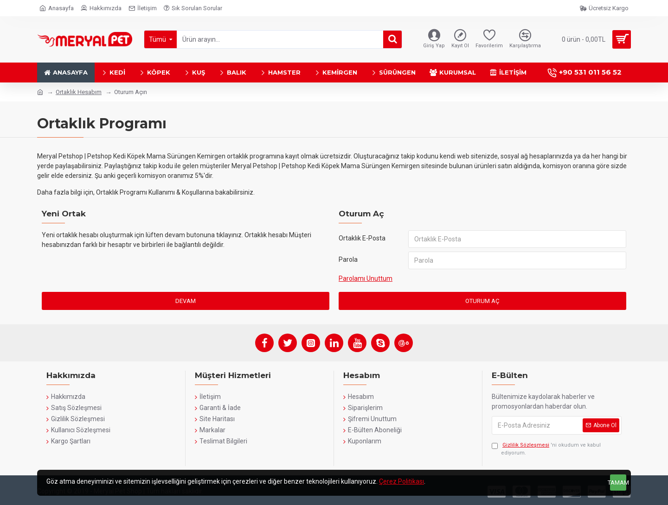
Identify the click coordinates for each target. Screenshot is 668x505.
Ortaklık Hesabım (79, 91)
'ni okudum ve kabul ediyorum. (546, 449)
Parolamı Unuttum (365, 278)
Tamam (618, 482)
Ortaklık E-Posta (362, 238)
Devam (185, 300)
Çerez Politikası (401, 481)
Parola (348, 259)
